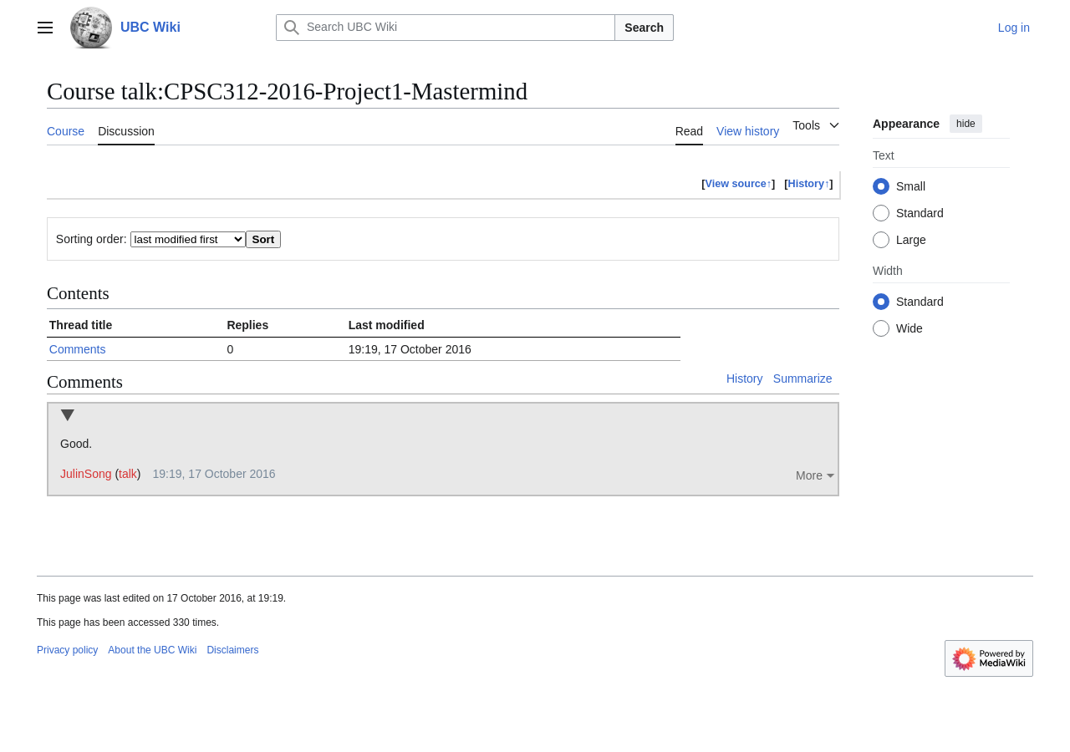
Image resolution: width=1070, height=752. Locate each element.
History (744, 378)
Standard (920, 213)
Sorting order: (91, 239)
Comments (77, 349)
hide (966, 124)
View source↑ (739, 184)
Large (911, 239)
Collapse (67, 416)
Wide (909, 328)
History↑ (809, 184)
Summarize (803, 378)
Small (910, 186)
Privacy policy (67, 650)
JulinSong (86, 473)
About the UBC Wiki (152, 650)
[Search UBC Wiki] (445, 27)
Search (644, 27)
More (809, 475)
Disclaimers (232, 650)
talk (128, 473)
